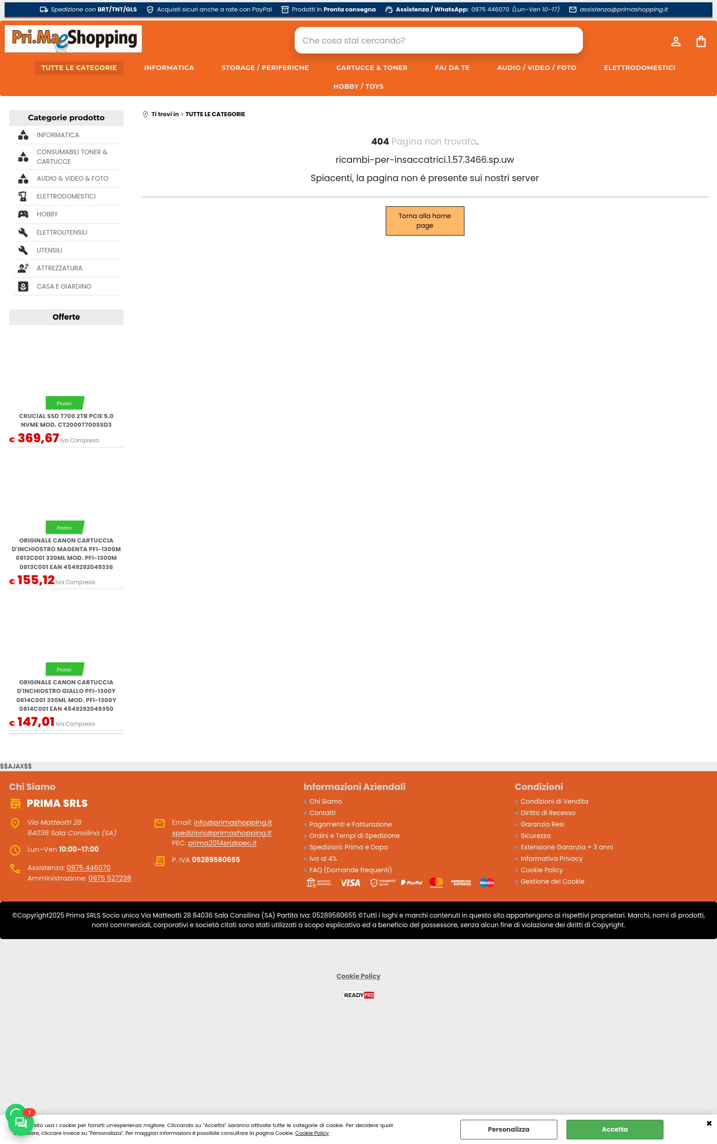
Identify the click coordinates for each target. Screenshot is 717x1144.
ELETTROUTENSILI (62, 232)
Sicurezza (535, 835)
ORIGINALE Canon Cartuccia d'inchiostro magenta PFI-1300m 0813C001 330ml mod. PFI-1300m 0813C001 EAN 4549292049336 (66, 553)
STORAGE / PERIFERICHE (265, 68)
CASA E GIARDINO (64, 286)
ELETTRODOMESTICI (639, 68)
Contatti (322, 812)
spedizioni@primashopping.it (222, 833)
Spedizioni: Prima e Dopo (348, 847)
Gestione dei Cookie (552, 881)
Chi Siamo (325, 801)
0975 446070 (89, 867)
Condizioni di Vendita (554, 801)
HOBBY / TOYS (359, 86)
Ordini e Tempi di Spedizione (354, 835)
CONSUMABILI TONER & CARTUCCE (72, 156)
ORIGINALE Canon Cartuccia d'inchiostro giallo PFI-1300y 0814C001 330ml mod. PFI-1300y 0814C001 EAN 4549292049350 (66, 695)
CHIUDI (709, 1123)
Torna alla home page (425, 220)
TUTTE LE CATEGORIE (79, 68)
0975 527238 (109, 878)
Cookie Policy (312, 1133)
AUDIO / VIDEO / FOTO (537, 68)
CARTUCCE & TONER (372, 68)
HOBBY (47, 214)
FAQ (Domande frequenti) (350, 870)
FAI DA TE (452, 68)
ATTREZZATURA (59, 268)
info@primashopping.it (233, 822)
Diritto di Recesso (548, 812)
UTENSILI (49, 250)
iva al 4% (323, 858)
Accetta (615, 1129)
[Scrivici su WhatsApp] (21, 1123)
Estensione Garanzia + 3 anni (567, 847)
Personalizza (508, 1129)
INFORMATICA (169, 68)
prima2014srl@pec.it (222, 843)
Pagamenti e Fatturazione (350, 824)
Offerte (66, 317)
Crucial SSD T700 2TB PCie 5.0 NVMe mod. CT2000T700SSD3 (66, 420)
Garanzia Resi (542, 824)
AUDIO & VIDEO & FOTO (72, 178)
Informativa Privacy (551, 858)
